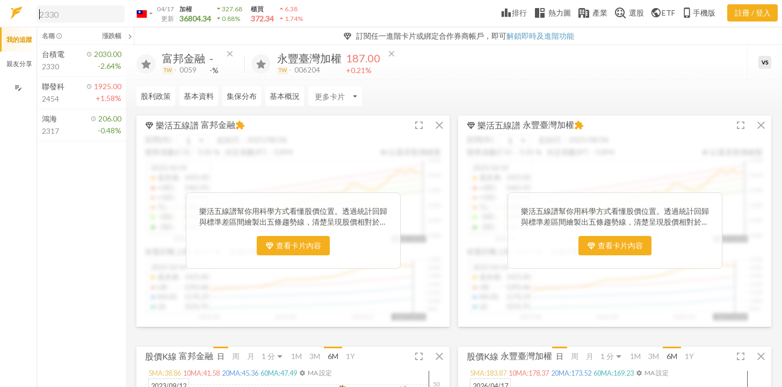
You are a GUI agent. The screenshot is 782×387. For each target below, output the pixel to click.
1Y (350, 356)
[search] (81, 14)
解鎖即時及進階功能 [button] (540, 35)
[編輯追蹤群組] (18, 88)
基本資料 (199, 96)
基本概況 (285, 96)
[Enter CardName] (335, 96)
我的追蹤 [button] (19, 39)
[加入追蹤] (146, 64)
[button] (78, 13)
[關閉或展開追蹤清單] (130, 36)
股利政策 (156, 96)
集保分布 (242, 96)
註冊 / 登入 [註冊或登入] (753, 12)
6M (333, 356)
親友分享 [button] (19, 64)
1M (296, 356)
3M (314, 356)
